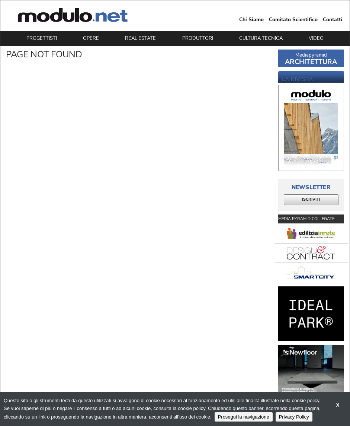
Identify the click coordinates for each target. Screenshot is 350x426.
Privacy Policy (294, 417)
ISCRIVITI (311, 199)
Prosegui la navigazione (243, 417)
